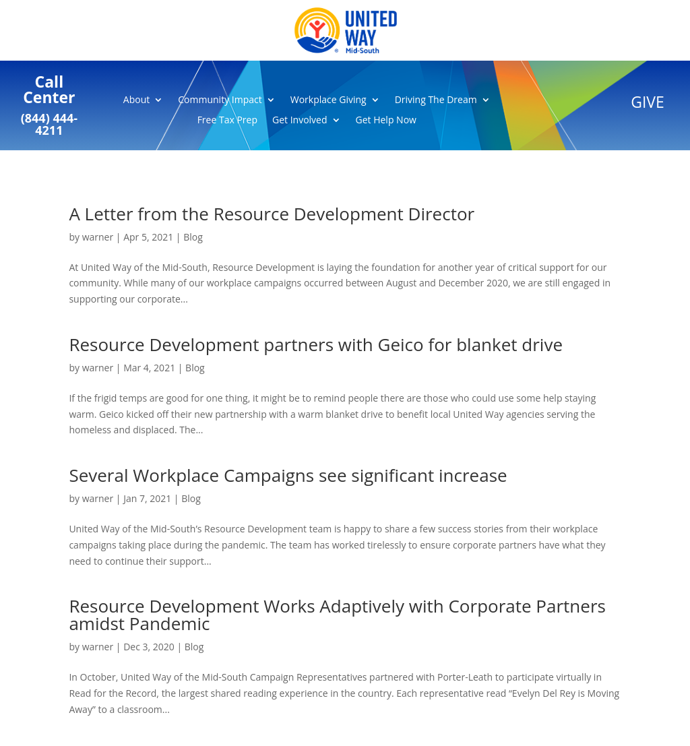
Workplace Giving (328, 100)
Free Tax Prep (227, 120)
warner (98, 236)
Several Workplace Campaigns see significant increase (288, 475)
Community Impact (219, 100)
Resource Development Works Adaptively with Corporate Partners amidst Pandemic (337, 614)
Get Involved (299, 120)
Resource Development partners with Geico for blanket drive (316, 344)
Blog (193, 236)
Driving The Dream (436, 100)
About (136, 100)
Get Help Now (386, 120)
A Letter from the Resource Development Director (271, 213)
